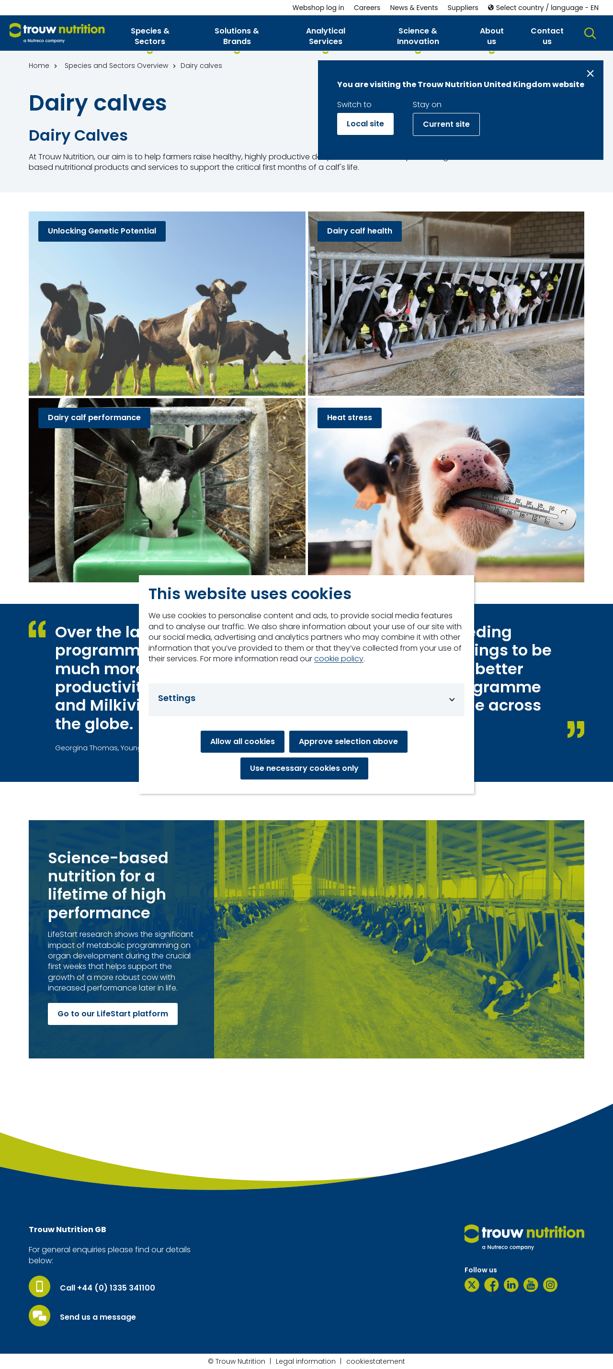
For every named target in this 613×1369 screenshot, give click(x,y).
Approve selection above (348, 741)
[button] (150, 38)
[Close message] (590, 73)
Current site (446, 124)
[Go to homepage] (57, 33)
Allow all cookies (242, 741)
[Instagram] (550, 1285)
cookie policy (338, 659)
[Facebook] (491, 1285)
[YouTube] (530, 1285)
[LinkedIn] (511, 1285)
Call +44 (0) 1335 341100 (107, 1288)
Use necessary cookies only (304, 768)
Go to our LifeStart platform (112, 1013)
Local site (365, 123)
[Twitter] (472, 1285)
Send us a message (98, 1317)
